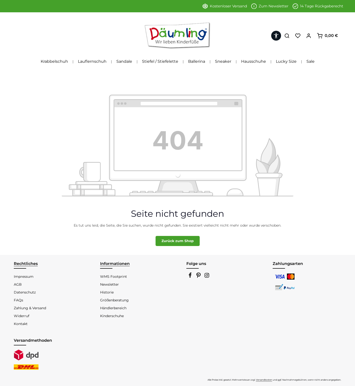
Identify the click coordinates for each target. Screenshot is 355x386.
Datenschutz (25, 292)
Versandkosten (264, 379)
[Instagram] (207, 277)
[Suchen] (287, 36)
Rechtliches (26, 263)
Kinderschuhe (112, 316)
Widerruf (21, 316)
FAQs (18, 300)
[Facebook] (190, 277)
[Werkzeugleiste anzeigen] (276, 36)
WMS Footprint (113, 276)
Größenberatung (114, 300)
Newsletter (109, 284)
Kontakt (21, 324)
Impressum (24, 276)
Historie (107, 292)
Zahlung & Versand (30, 308)
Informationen (115, 263)
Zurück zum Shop (177, 241)
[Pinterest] (199, 277)
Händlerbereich (113, 308)
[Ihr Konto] (309, 36)
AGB (18, 284)
